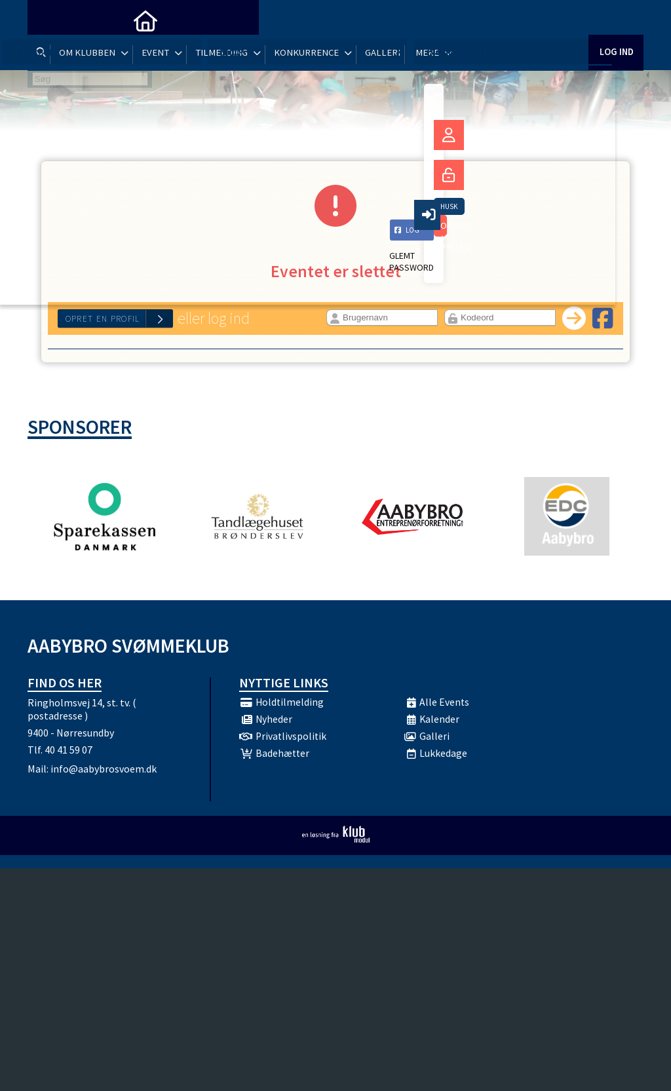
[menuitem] (47, 19)
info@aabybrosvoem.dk (103, 773)
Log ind (616, 19)
